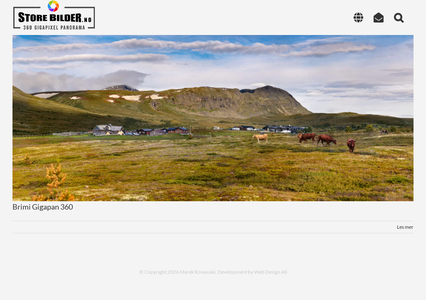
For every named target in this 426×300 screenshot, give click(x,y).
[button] (398, 17)
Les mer (405, 227)
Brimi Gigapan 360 (42, 206)
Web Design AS (270, 272)
